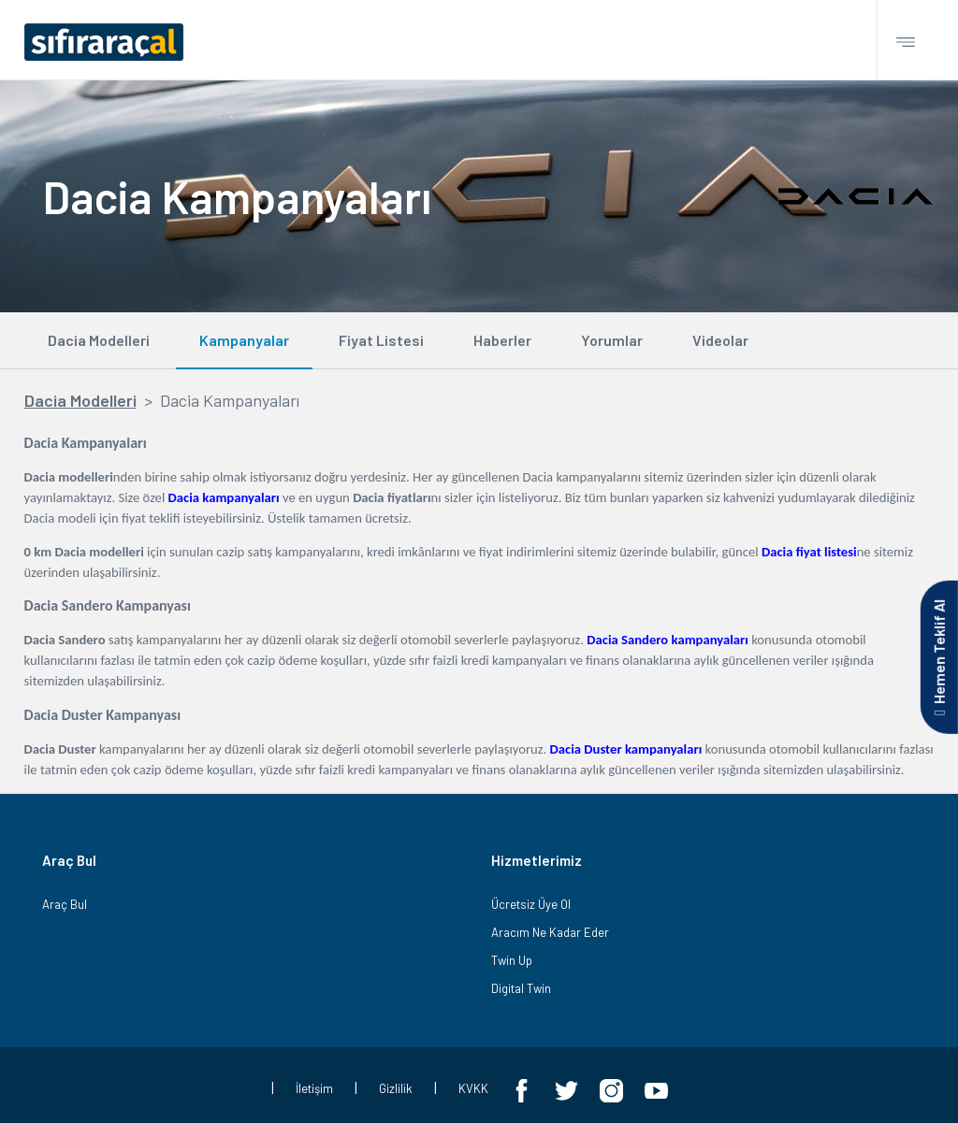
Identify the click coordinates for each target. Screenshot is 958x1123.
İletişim (314, 1088)
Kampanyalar (244, 340)
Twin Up (511, 960)
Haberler (502, 340)
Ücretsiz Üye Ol (531, 904)
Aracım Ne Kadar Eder (550, 932)
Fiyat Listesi (381, 340)
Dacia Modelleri (99, 340)
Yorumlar (612, 340)
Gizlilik (396, 1088)
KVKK (473, 1088)
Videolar (720, 340)
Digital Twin (521, 988)
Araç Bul (64, 904)
